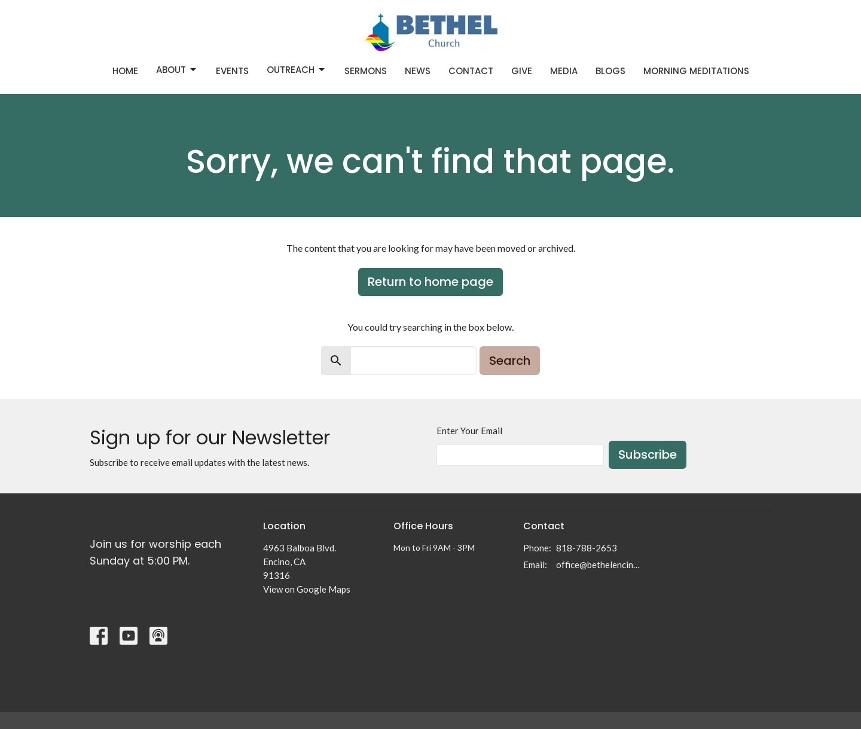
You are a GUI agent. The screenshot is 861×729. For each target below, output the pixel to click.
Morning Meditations (696, 71)
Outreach (296, 69)
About (177, 69)
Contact (470, 71)
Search (509, 360)
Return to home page (430, 281)
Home (125, 71)
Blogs (610, 71)
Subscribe (647, 454)
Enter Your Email (469, 430)
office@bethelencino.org (599, 564)
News (417, 71)
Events (232, 71)
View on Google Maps (306, 589)
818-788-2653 (586, 547)
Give (521, 71)
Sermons (365, 71)
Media (564, 71)
